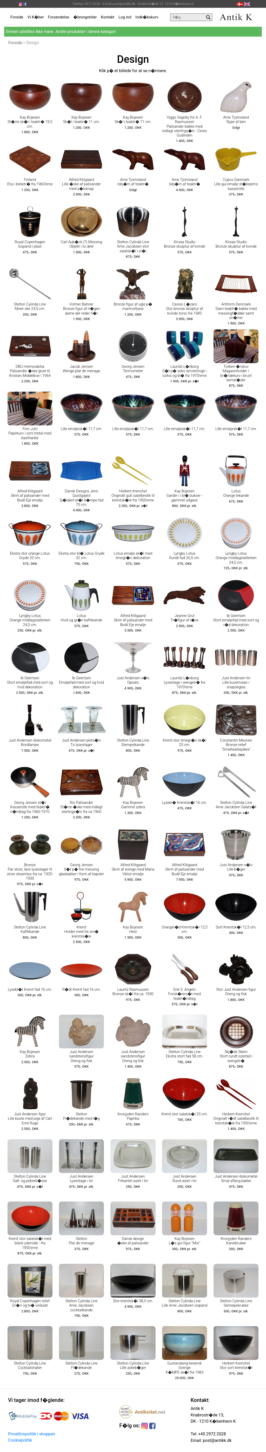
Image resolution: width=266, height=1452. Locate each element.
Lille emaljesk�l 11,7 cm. (81, 429)
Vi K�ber (36, 17)
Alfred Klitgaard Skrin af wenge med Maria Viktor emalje (133, 869)
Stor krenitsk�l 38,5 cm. (133, 1301)
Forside (16, 17)
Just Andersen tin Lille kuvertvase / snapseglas (236, 682)
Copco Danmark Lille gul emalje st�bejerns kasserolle (236, 184)
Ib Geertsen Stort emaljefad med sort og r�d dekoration (236, 620)
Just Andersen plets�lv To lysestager (81, 742)
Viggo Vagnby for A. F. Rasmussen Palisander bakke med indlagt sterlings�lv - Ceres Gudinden (184, 126)
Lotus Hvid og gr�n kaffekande (81, 618)
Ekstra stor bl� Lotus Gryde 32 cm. (81, 555)
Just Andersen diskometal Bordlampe (30, 742)
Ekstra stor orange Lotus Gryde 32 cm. (30, 555)
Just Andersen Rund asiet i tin (184, 1178)
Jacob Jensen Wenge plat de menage (81, 368)
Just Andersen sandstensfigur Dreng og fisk (81, 1056)
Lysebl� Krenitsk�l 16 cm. (184, 802)
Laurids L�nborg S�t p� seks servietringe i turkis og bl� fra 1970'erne (184, 371)
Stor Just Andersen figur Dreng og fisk (236, 991)
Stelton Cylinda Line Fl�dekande (81, 1365)
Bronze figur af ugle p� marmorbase (133, 306)
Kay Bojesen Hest (133, 929)
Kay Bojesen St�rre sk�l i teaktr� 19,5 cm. (30, 122)
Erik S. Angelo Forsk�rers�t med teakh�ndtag (184, 994)
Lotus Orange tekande (236, 493)
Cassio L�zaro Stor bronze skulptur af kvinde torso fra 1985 (184, 309)
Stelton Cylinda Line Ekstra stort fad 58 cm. (184, 1054)
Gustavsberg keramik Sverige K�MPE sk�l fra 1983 (184, 1368)
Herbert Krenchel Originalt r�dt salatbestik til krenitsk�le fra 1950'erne (236, 1118)
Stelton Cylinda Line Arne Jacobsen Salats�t (236, 804)
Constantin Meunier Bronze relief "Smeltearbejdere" (236, 745)
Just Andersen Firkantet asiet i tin (133, 1178)
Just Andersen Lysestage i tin (81, 1178)
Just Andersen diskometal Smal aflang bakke (236, 1178)
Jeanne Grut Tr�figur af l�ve (184, 618)
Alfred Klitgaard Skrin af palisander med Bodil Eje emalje (30, 496)
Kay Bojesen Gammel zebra (133, 804)
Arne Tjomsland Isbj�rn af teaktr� (133, 182)
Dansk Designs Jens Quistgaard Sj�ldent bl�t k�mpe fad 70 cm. (81, 498)
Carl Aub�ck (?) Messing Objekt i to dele (81, 244)
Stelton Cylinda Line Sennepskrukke (236, 1303)
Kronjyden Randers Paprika (132, 1116)
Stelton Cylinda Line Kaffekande (30, 929)
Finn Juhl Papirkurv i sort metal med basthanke (29, 433)
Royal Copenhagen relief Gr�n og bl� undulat (30, 1303)
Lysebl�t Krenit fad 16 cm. (30, 989)
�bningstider (85, 17)
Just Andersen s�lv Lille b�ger (236, 867)
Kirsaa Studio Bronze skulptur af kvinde (184, 244)
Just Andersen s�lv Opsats (133, 680)
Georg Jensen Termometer (133, 368)
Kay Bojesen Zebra (30, 1054)
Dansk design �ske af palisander (133, 1241)
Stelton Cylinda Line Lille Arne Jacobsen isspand (185, 1303)
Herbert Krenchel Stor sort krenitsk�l (236, 1365)
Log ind (124, 17)
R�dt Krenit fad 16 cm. (81, 989)
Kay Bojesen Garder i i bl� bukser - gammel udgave (185, 496)
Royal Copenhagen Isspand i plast (30, 244)
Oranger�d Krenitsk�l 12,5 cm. (184, 929)
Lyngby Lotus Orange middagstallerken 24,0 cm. (236, 558)
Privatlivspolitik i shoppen (31, 1433)
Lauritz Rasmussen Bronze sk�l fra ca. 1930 (133, 991)
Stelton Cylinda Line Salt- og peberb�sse (30, 1178)
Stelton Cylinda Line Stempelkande (133, 742)
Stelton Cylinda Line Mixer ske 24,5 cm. (30, 306)
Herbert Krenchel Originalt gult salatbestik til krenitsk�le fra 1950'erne (133, 496)
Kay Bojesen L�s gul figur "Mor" (184, 1241)
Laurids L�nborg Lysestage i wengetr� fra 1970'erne (184, 682)
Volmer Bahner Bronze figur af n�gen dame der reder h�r (81, 309)
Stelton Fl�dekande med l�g (81, 1116)
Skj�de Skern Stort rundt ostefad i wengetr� (236, 1056)
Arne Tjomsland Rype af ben (236, 119)
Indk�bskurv (146, 17)
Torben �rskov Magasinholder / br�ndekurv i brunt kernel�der (236, 373)
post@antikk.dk (216, 1440)
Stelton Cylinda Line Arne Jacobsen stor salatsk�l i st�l (133, 246)
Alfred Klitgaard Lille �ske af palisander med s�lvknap (81, 184)
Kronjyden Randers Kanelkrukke (236, 1241)
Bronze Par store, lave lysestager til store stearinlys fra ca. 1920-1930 (30, 872)
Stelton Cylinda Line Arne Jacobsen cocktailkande (81, 1305)
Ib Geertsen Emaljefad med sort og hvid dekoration (81, 682)
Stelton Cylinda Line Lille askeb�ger (133, 1365)
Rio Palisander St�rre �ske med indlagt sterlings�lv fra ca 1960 (81, 807)
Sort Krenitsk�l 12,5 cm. (236, 927)
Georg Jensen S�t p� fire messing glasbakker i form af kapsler (81, 869)
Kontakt (108, 17)
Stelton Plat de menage (81, 1241)
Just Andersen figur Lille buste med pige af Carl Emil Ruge (30, 1118)
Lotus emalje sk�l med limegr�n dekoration (133, 555)
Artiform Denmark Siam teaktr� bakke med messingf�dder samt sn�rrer (236, 311)
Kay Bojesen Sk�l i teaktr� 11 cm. (81, 119)
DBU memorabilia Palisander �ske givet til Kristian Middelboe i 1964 (29, 371)
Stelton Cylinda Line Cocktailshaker (30, 1365)
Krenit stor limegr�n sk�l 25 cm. (184, 742)
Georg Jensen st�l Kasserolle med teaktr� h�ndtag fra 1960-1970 (30, 807)
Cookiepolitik (20, 1440)
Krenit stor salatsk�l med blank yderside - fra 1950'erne (30, 1243)
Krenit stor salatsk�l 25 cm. (184, 1114)
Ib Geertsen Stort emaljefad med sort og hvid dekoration (30, 682)
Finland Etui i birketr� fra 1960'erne (29, 182)
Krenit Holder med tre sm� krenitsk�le (81, 932)
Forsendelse (58, 17)
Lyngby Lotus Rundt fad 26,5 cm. (184, 555)
